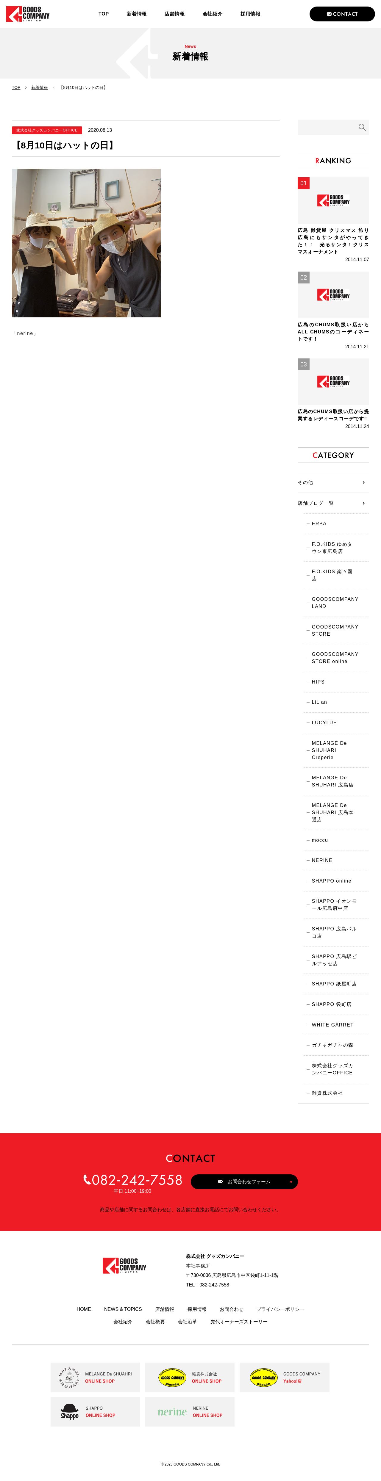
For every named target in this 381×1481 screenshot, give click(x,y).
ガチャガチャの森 (332, 1051)
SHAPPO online (331, 884)
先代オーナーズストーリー (239, 1328)
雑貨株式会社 (326, 1100)
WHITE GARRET (332, 1030)
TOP (16, 87)
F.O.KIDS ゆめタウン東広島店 (334, 553)
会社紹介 (122, 1328)
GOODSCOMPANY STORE (334, 629)
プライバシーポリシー (280, 1316)
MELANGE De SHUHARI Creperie (328, 751)
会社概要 (155, 1328)
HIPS (317, 681)
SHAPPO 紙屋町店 (333, 988)
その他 (305, 486)
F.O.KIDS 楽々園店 (334, 577)
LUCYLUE (323, 723)
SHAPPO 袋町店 (331, 1009)
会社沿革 (187, 1328)
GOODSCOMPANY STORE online (334, 657)
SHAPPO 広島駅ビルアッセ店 (333, 964)
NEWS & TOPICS (123, 1316)
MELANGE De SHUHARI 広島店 (332, 783)
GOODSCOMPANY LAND (334, 601)
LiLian (319, 702)
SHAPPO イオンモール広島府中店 (333, 908)
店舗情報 (164, 1316)
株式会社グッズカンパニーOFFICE (332, 1076)
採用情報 (197, 1316)
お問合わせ (231, 1316)
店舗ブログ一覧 (316, 507)
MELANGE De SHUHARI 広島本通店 (332, 814)
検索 (362, 127)
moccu (319, 842)
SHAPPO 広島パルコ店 (333, 936)
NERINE (321, 863)
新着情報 (39, 87)
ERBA (318, 528)
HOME (84, 1316)
